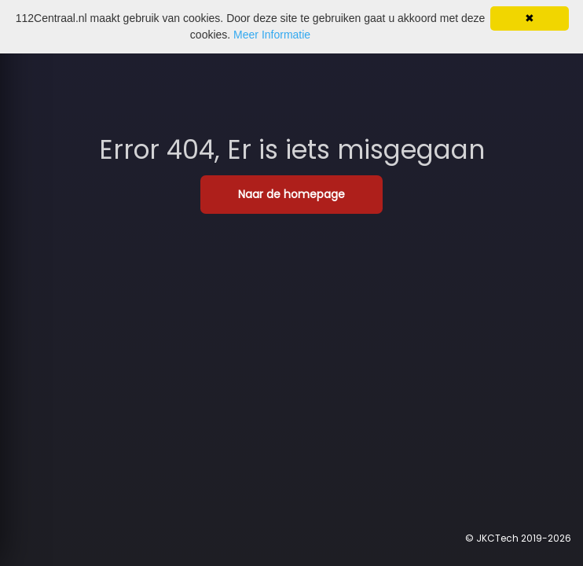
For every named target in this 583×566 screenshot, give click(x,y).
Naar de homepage (291, 194)
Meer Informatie (271, 34)
